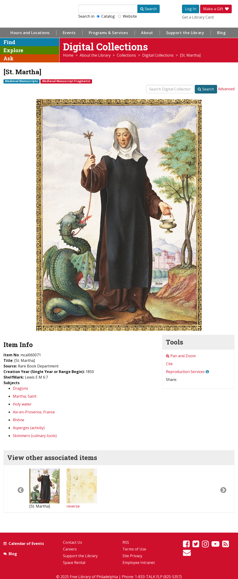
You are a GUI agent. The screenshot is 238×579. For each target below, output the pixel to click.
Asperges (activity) (29, 427)
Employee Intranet (138, 562)
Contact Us (72, 542)
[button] (16, 489)
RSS (125, 542)
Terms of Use (134, 549)
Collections (126, 55)
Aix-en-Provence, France (34, 412)
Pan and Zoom (181, 355)
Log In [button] (190, 8)
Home (68, 55)
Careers (70, 549)
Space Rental (74, 562)
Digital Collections (158, 55)
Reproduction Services (185, 371)
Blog (221, 32)
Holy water (22, 404)
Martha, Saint (24, 396)
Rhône (18, 419)
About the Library (95, 55)
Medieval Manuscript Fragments (66, 81)
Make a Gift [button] (216, 8)
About (147, 32)
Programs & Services (108, 32)
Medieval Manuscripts (21, 81)
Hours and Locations (30, 32)
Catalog (106, 16)
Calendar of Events (26, 543)
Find (9, 42)
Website (127, 16)
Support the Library (185, 32)
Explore (13, 50)
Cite (169, 363)
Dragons (20, 388)
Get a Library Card (198, 17)
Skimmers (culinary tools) (35, 435)
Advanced (226, 88)
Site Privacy (132, 555)
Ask (8, 58)
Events (69, 32)
